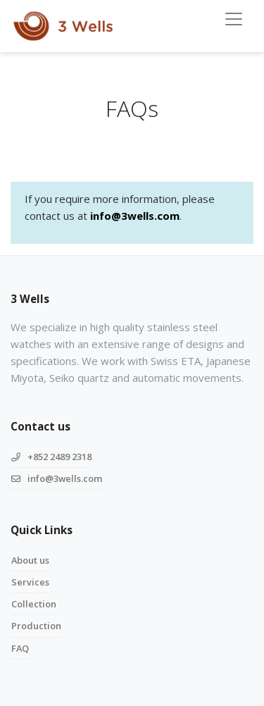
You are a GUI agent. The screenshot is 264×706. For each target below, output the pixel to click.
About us (30, 560)
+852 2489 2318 (51, 456)
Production (36, 625)
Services (30, 582)
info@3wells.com (135, 216)
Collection (33, 603)
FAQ (20, 648)
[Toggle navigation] (234, 19)
